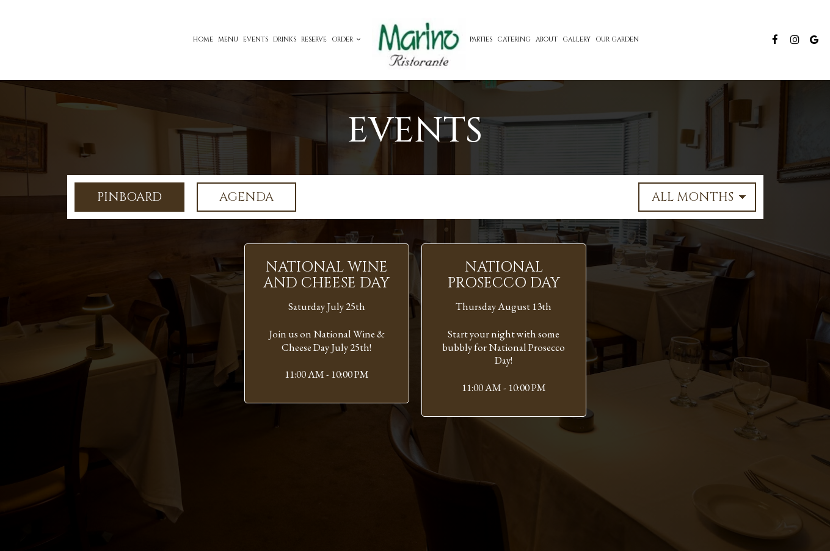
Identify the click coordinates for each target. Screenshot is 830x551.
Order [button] (346, 39)
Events (255, 39)
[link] (415, 40)
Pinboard (118, 197)
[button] (326, 323)
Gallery (576, 39)
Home (203, 39)
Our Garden (617, 39)
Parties (481, 39)
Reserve (314, 39)
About (547, 39)
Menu (228, 39)
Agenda (235, 197)
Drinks (284, 39)
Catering (514, 39)
